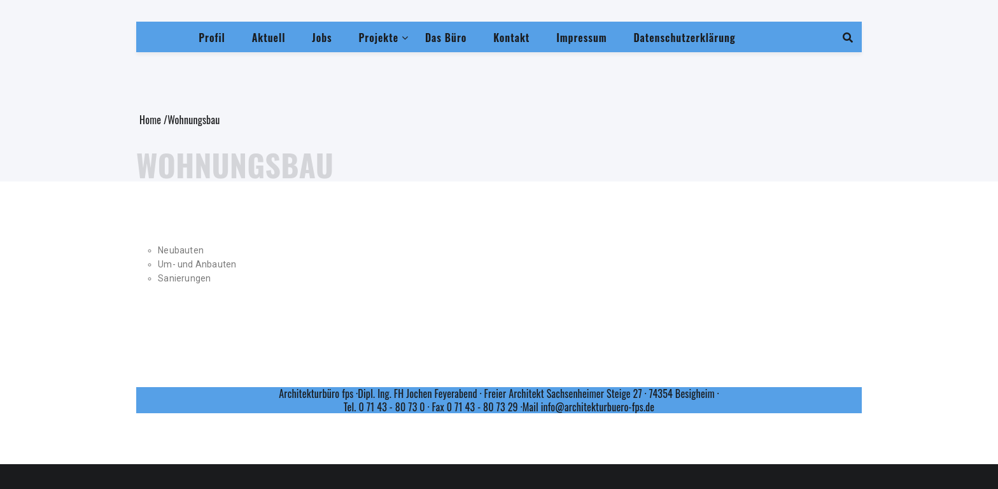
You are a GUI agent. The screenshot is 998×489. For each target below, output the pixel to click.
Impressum (581, 37)
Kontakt (511, 37)
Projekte (378, 37)
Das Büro (446, 37)
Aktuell (269, 37)
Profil (212, 37)
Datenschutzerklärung (684, 37)
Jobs (322, 37)
